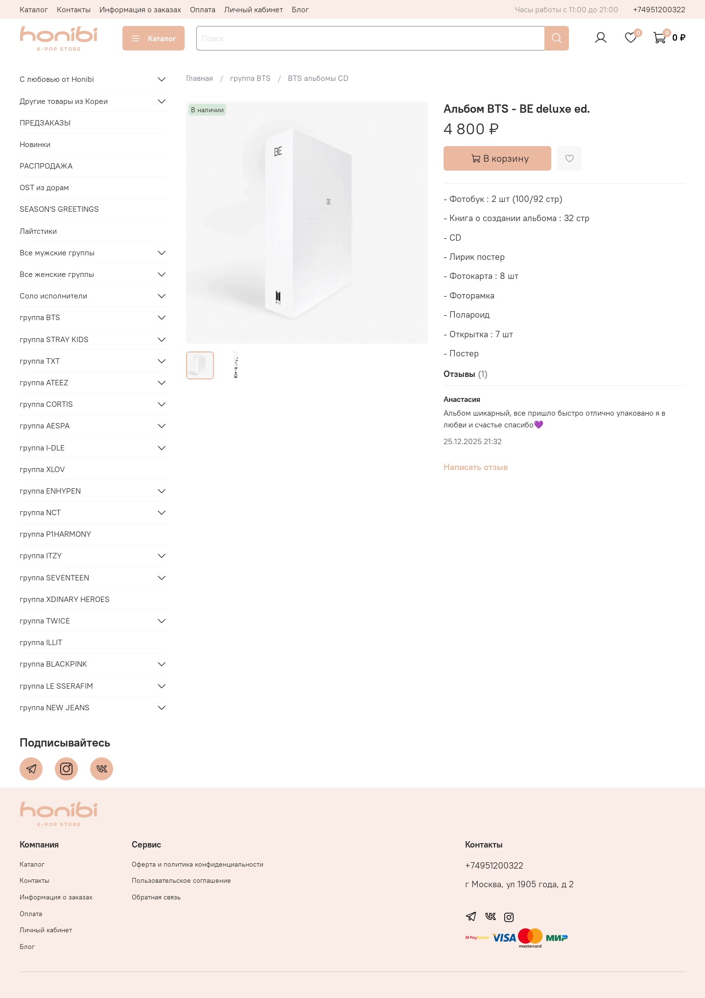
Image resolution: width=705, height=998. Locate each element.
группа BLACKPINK (53, 664)
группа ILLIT (41, 642)
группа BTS (40, 317)
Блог (300, 9)
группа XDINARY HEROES (65, 599)
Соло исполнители (53, 295)
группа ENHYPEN (50, 491)
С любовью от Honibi (57, 79)
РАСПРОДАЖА (46, 166)
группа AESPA (45, 425)
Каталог (34, 9)
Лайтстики (38, 231)
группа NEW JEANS (55, 707)
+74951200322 (659, 9)
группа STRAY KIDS (54, 339)
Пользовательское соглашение (181, 880)
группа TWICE (45, 620)
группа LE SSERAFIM (56, 686)
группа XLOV (42, 469)
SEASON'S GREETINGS (59, 209)
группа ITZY (41, 555)
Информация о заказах (140, 9)
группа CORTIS (46, 404)
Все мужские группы (57, 252)
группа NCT (40, 512)
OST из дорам (44, 187)
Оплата (202, 9)
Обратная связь (156, 897)
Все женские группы (57, 274)
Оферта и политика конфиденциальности (197, 864)
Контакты (74, 9)
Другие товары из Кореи (64, 101)
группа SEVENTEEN (54, 577)
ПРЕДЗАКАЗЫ (45, 122)
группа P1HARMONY (55, 534)
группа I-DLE (42, 447)
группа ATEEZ (44, 382)
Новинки (35, 144)
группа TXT (40, 361)
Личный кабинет (253, 9)
